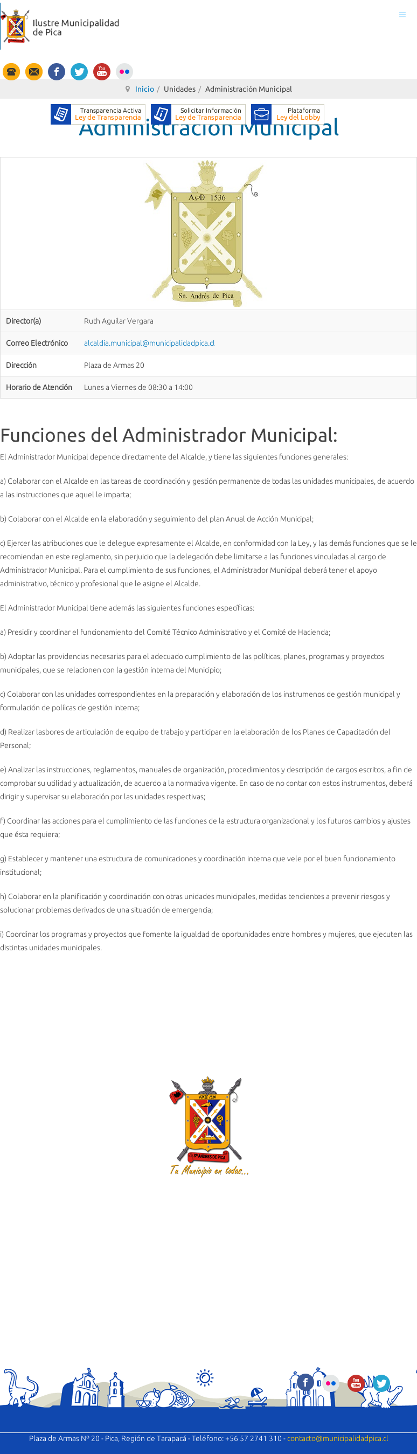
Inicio (144, 89)
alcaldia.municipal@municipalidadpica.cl (149, 343)
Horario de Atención (39, 387)
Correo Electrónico (37, 343)
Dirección (21, 365)
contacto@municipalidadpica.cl (337, 1438)
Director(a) (23, 321)
